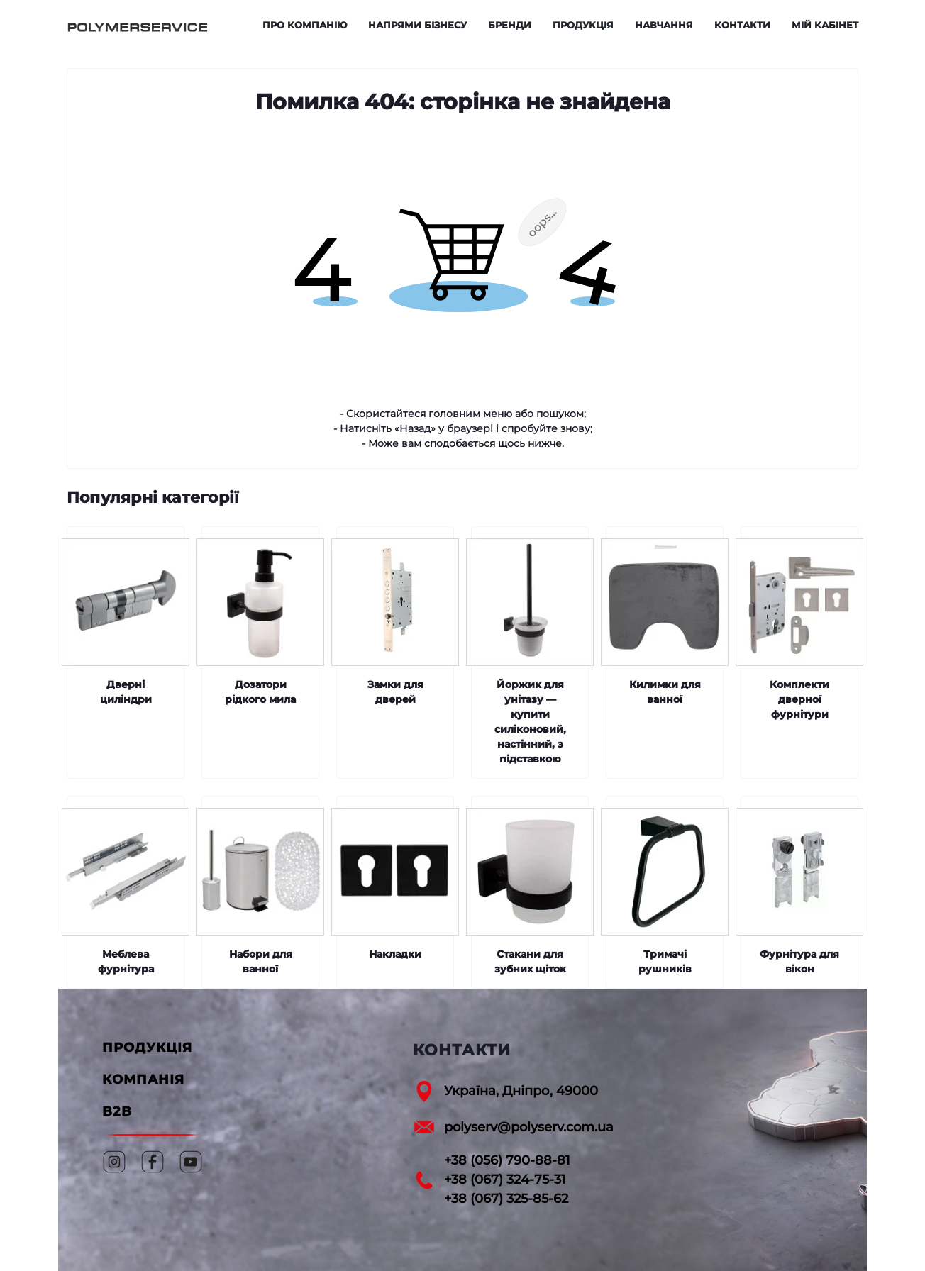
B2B (117, 1111)
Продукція (583, 24)
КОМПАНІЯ (143, 1079)
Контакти (742, 24)
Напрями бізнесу (417, 24)
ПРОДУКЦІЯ (147, 1047)
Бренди (509, 24)
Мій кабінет (825, 24)
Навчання (664, 24)
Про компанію (304, 24)
